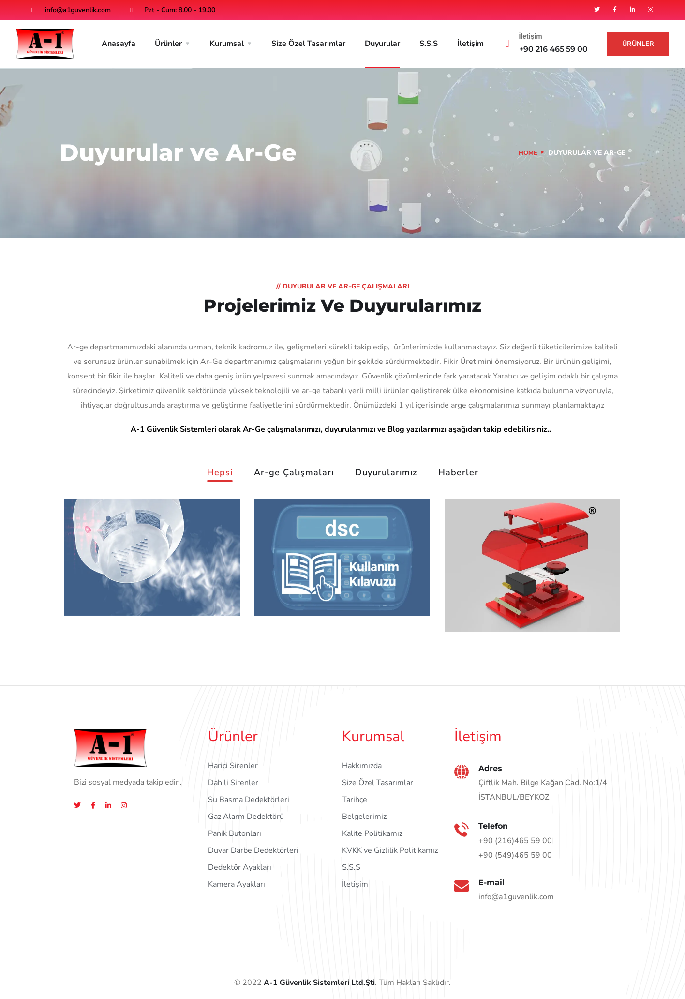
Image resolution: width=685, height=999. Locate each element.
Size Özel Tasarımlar (308, 43)
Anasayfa (118, 43)
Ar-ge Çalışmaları (294, 473)
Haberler (458, 473)
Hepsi (220, 473)
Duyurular (382, 43)
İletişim (470, 43)
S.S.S (428, 43)
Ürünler (168, 43)
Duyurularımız (386, 473)
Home (527, 152)
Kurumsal (226, 43)
